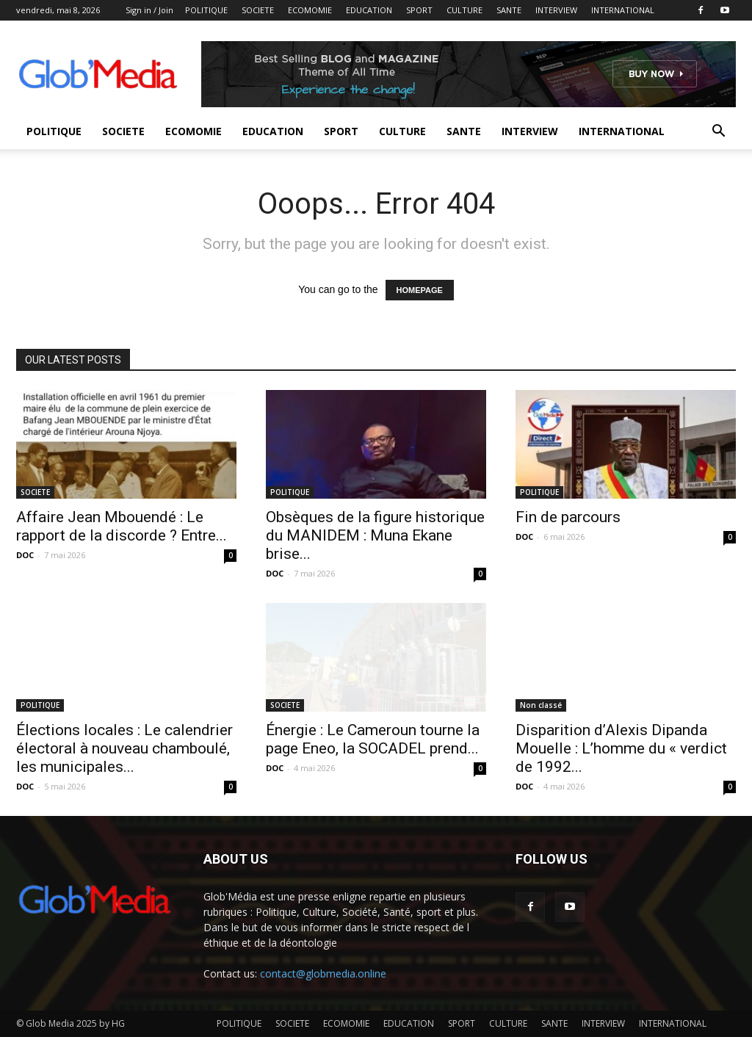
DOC (25, 554)
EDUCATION (369, 9)
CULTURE (464, 9)
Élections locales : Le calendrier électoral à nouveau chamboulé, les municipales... (124, 748)
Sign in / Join (149, 9)
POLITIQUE (206, 9)
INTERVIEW (556, 9)
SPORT (419, 9)
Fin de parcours (568, 517)
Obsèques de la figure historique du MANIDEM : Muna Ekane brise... (375, 535)
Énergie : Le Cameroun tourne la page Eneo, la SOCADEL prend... (373, 739)
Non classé (541, 705)
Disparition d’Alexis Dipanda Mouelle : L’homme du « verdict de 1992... (621, 748)
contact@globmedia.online (323, 973)
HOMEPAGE (420, 290)
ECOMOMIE (310, 9)
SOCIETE (258, 9)
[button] (718, 133)
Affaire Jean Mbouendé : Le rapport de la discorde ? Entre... (121, 526)
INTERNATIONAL (622, 9)
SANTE (508, 9)
